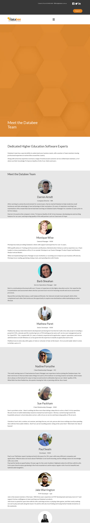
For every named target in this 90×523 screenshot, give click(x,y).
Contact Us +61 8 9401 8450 (46, 3)
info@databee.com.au (60, 3)
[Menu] (54, 19)
